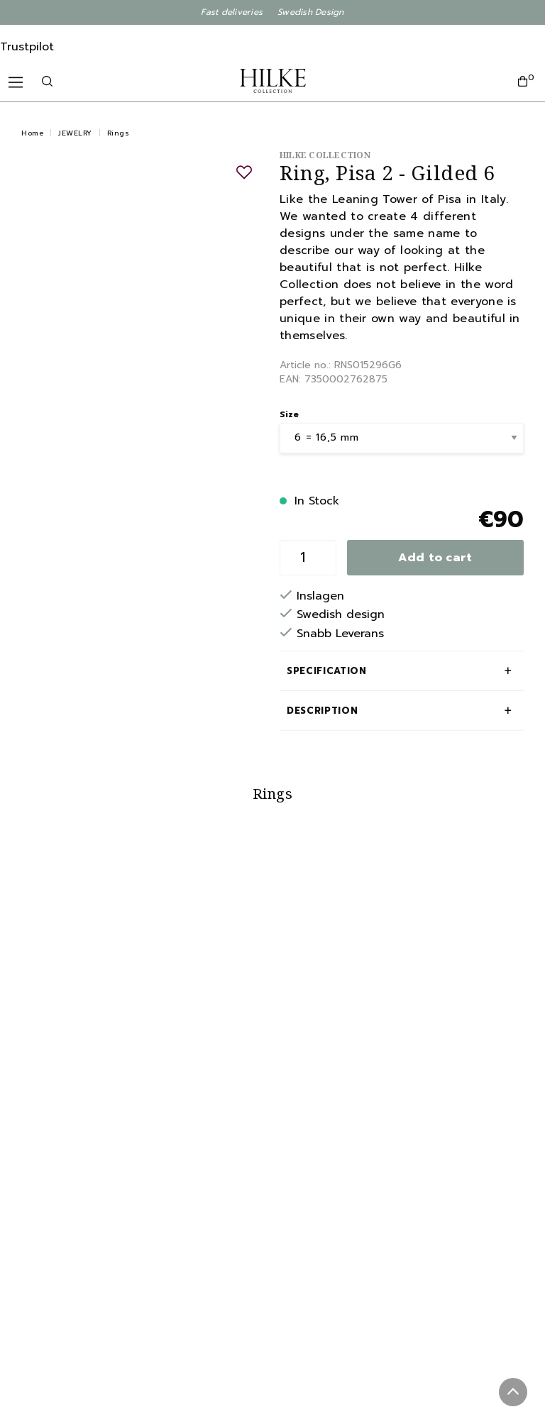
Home (32, 133)
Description (322, 710)
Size (289, 414)
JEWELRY (75, 133)
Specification (326, 671)
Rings (118, 133)
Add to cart (435, 557)
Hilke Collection (325, 155)
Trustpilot (27, 46)
